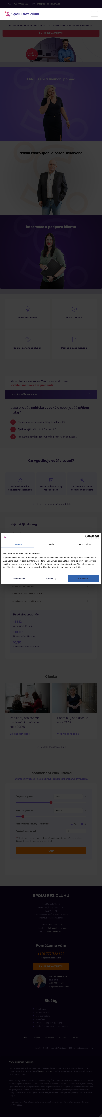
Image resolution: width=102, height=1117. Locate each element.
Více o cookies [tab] (84, 544)
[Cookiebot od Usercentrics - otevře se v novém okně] (87, 537)
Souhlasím (83, 578)
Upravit (51, 578)
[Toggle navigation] (94, 14)
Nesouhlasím (18, 578)
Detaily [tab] (51, 544)
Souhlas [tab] (18, 544)
